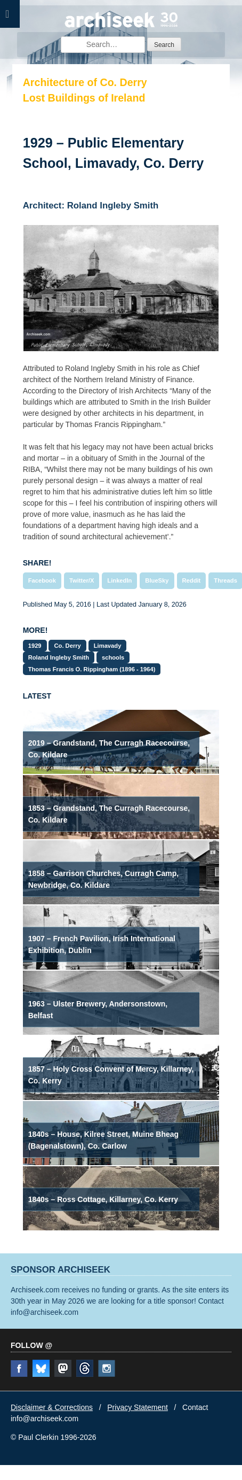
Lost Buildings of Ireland (84, 98)
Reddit (191, 580)
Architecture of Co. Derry (85, 82)
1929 (35, 645)
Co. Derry (67, 645)
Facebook (42, 580)
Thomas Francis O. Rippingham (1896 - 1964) (92, 669)
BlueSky (156, 580)
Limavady (108, 645)
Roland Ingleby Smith (58, 657)
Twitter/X (81, 580)
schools (113, 657)
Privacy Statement (137, 1407)
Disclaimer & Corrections (52, 1407)
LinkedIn (119, 580)
